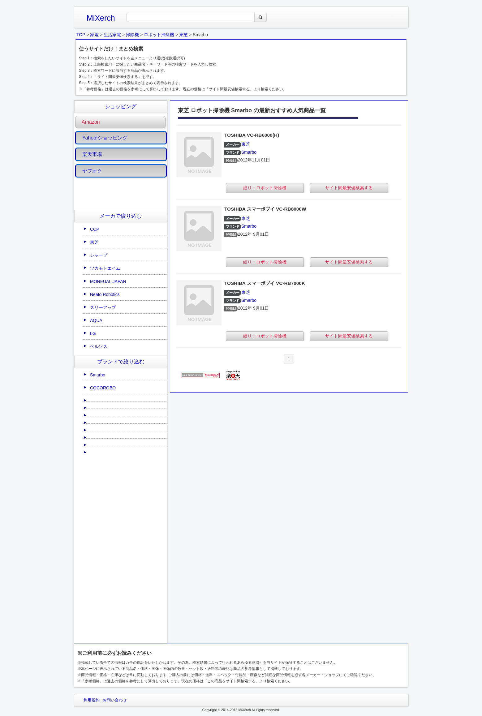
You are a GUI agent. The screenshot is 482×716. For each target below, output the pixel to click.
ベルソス (98, 346)
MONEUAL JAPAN (108, 281)
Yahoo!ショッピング (104, 137)
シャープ (98, 255)
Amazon (91, 122)
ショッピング (120, 106)
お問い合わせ (115, 700)
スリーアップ (103, 307)
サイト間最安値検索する (349, 187)
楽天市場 (92, 154)
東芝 (94, 242)
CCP (94, 229)
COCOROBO (103, 387)
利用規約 (92, 700)
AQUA (96, 320)
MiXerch (101, 18)
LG (93, 333)
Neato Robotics (105, 294)
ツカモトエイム (105, 268)
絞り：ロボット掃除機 (264, 187)
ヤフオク (92, 171)
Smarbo (97, 374)
